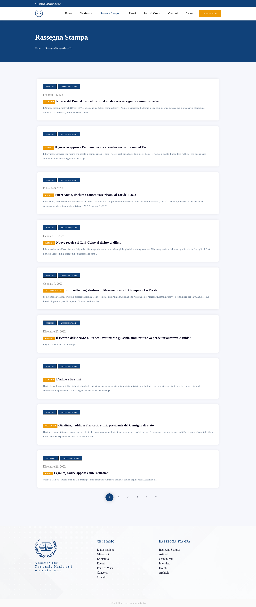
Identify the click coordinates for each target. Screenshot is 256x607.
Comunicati (166, 559)
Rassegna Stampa (109, 13)
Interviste (51, 458)
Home (68, 13)
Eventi (132, 13)
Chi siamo (85, 13)
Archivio (164, 572)
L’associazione (105, 549)
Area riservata (210, 13)
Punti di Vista (151, 13)
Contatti (190, 13)
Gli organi (103, 554)
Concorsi (173, 13)
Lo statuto (103, 559)
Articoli (50, 86)
